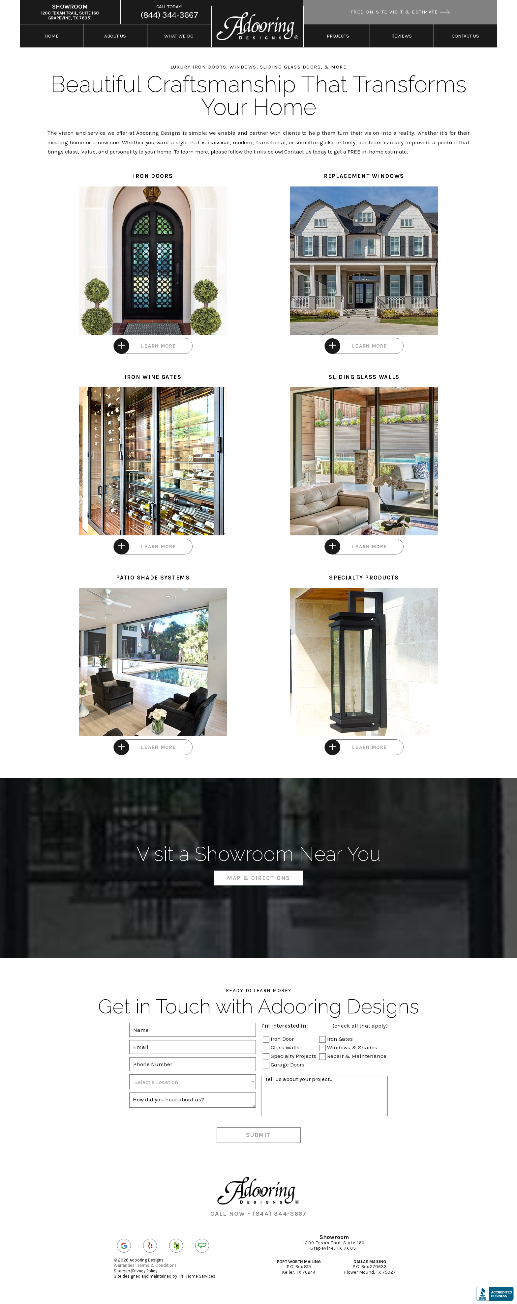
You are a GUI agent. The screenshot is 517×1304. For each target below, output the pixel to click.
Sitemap (122, 1270)
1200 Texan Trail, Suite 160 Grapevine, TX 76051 (70, 11)
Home (52, 36)
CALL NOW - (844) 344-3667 (258, 1213)
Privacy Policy (144, 1270)
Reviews (401, 36)
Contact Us (465, 36)
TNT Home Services (196, 1276)
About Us (115, 36)
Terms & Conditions (157, 1265)
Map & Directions (258, 878)
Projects (338, 36)
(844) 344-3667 (169, 12)
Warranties (124, 1265)
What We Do (179, 36)
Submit (258, 1135)
